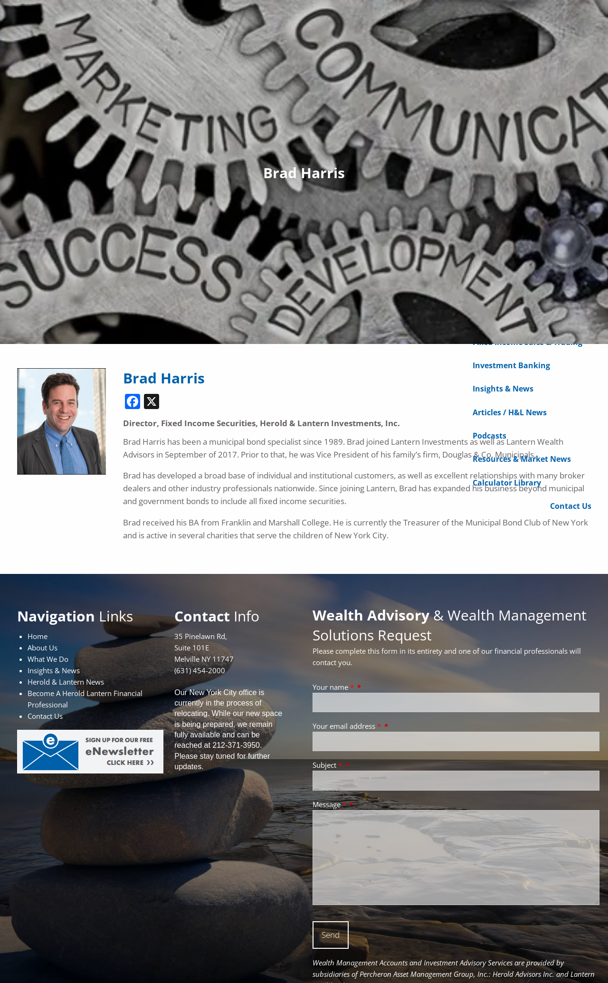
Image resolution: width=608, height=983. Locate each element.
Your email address (348, 726)
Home (38, 636)
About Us (42, 647)
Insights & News (503, 390)
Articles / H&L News (510, 413)
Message (330, 804)
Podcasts (489, 437)
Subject (328, 765)
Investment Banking (511, 367)
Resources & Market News (522, 460)
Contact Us (570, 507)
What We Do (48, 659)
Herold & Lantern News (66, 682)
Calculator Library (507, 483)
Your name (334, 687)
